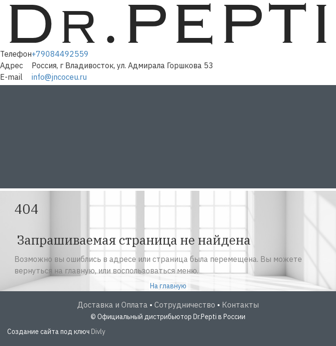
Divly (98, 331)
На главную (168, 286)
